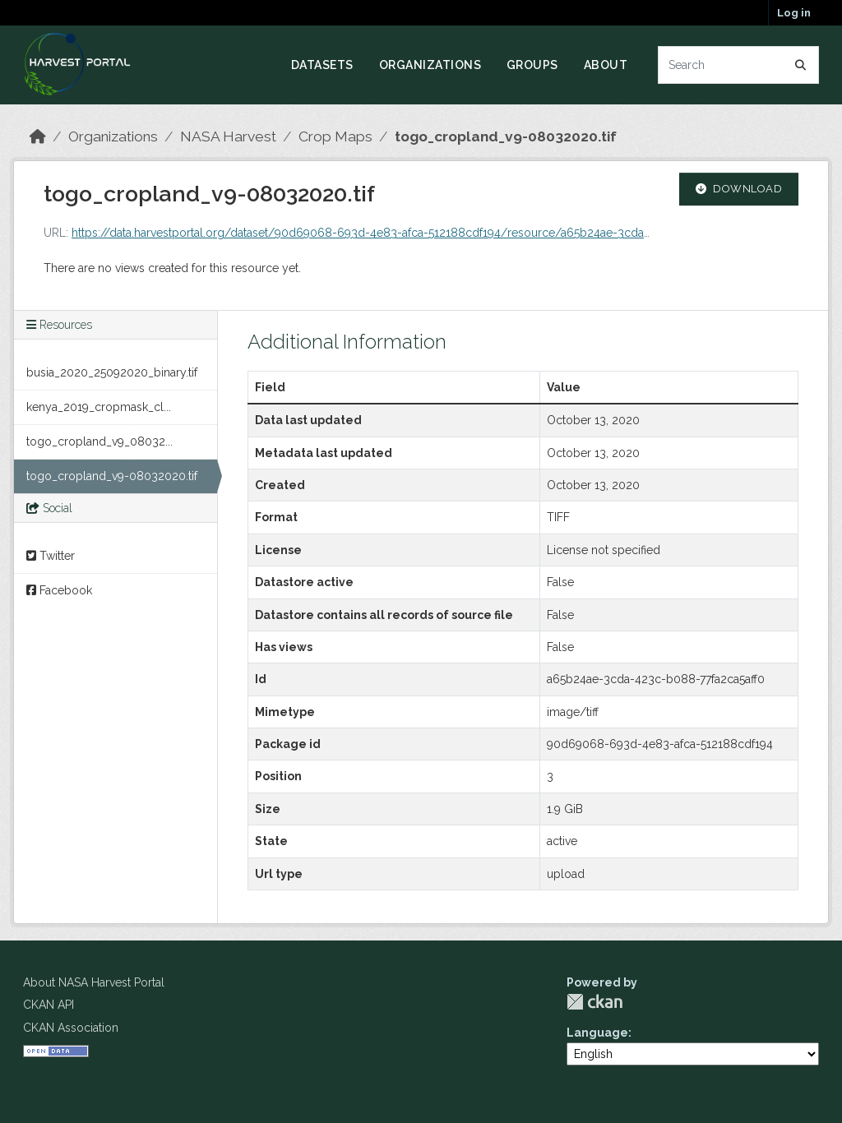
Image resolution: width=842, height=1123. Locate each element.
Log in (794, 13)
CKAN (594, 1001)
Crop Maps (335, 136)
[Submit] (800, 65)
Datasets (322, 65)
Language (597, 1032)
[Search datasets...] (739, 65)
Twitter (50, 555)
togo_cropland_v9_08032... (99, 441)
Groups (532, 65)
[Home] (38, 136)
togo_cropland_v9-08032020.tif (506, 136)
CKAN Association (70, 1027)
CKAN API (48, 1004)
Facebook (59, 590)
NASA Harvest (228, 136)
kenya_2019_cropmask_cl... (98, 407)
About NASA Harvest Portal (93, 982)
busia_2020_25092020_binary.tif (111, 372)
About (606, 65)
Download (739, 189)
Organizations (430, 65)
